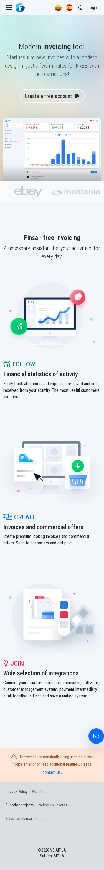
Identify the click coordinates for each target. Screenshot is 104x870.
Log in (93, 8)
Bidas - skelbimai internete (26, 818)
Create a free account (52, 96)
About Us (39, 791)
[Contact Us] (96, 736)
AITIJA (59, 856)
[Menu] (8, 7)
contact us (51, 772)
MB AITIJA (58, 850)
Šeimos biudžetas (53, 805)
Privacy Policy (16, 791)
